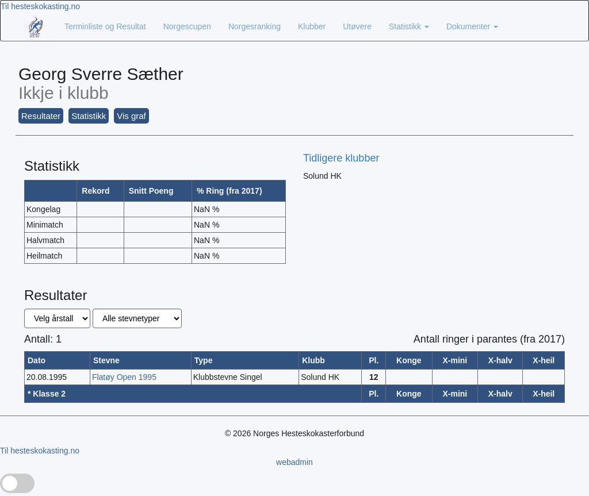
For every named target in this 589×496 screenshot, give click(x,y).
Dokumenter (472, 26)
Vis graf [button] (131, 116)
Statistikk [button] (88, 116)
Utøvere (357, 26)
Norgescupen (187, 26)
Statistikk (409, 26)
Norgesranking (254, 26)
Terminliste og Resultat (105, 26)
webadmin (294, 462)
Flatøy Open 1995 (124, 377)
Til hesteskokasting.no (40, 6)
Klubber (312, 26)
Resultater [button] (40, 116)
